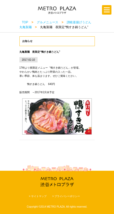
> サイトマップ (38, 196)
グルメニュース (47, 22)
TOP (25, 22)
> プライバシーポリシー (66, 196)
